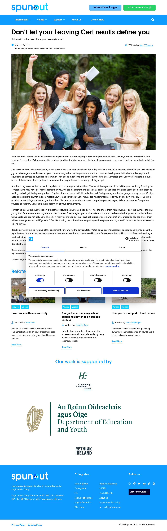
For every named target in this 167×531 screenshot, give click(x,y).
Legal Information (82, 503)
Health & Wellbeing (108, 484)
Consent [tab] (45, 247)
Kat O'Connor (146, 45)
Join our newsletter (139, 492)
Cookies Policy (35, 525)
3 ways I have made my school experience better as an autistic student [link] (81, 317)
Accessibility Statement (110, 507)
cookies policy (112, 266)
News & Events (81, 484)
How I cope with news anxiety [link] (29, 313)
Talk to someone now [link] (138, 8)
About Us (76, 20)
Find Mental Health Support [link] (105, 8)
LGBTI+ (102, 488)
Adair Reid (30, 323)
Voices (40, 20)
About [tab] (122, 247)
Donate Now (97, 20)
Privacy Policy (18, 525)
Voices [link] (25, 307)
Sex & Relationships (83, 498)
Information (21, 20)
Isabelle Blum (82, 325)
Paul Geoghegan (133, 323)
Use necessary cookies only (46, 291)
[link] (29, 476)
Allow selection (83, 291)
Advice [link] (15, 307)
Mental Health (105, 493)
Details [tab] (83, 247)
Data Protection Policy (109, 503)
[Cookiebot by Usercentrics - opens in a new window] (127, 239)
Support (58, 20)
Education (79, 507)
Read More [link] (16, 345)
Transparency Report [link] (51, 499)
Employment (80, 488)
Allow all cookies (120, 291)
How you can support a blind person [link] (133, 313)
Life (76, 493)
